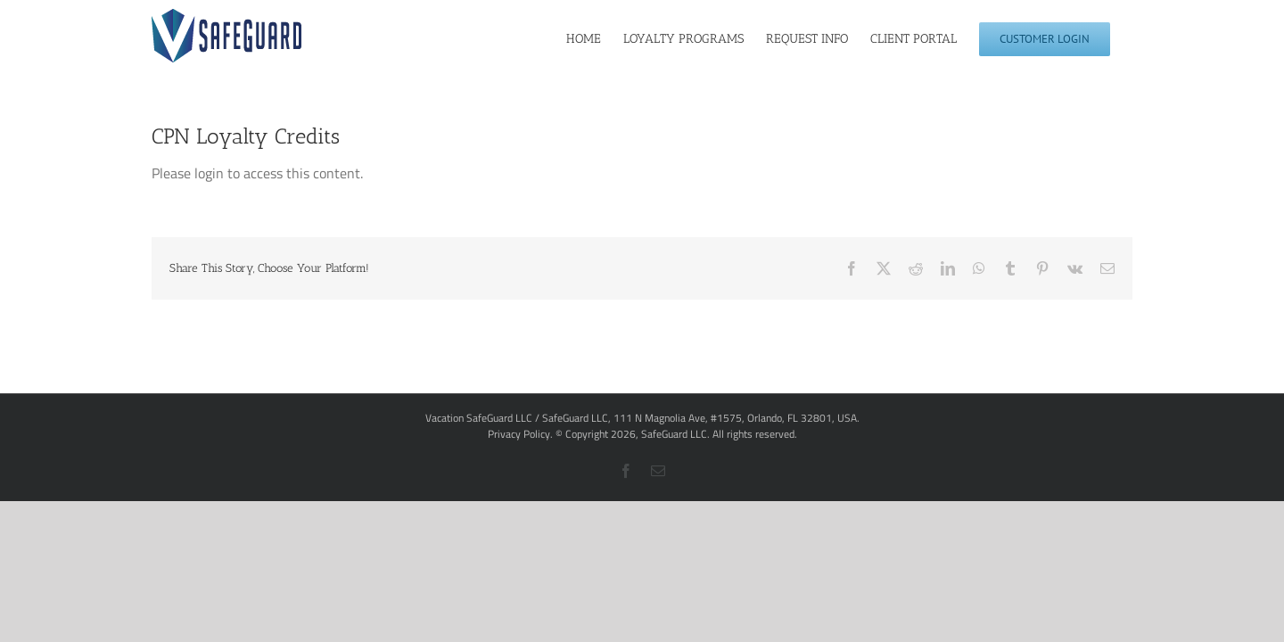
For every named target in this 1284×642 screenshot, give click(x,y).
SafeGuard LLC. (675, 433)
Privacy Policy (519, 433)
